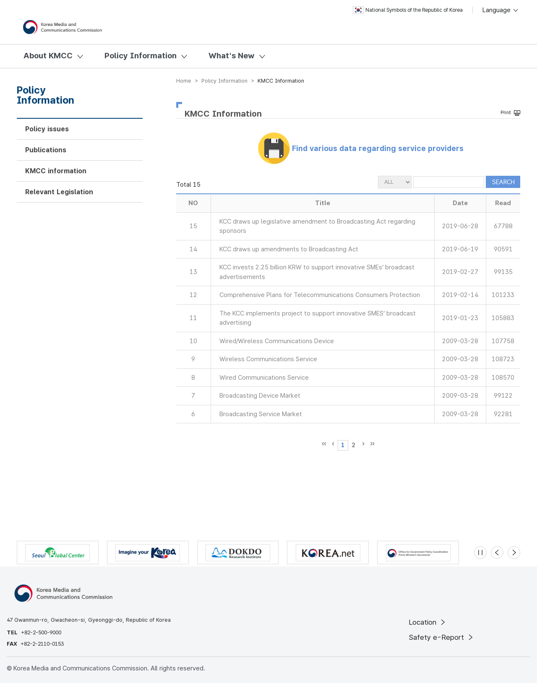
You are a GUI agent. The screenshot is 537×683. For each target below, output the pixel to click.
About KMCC (48, 55)
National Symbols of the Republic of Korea (408, 10)
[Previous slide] (497, 552)
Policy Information (140, 55)
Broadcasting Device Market (259, 395)
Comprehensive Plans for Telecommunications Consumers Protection (319, 295)
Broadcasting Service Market (260, 414)
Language (500, 10)
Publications (45, 150)
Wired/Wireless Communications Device (276, 341)
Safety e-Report (441, 637)
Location (428, 622)
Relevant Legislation (59, 192)
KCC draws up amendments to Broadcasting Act (288, 249)
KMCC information (55, 171)
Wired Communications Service (264, 377)
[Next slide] (514, 552)
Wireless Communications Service (268, 359)
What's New (232, 55)
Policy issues (47, 129)
